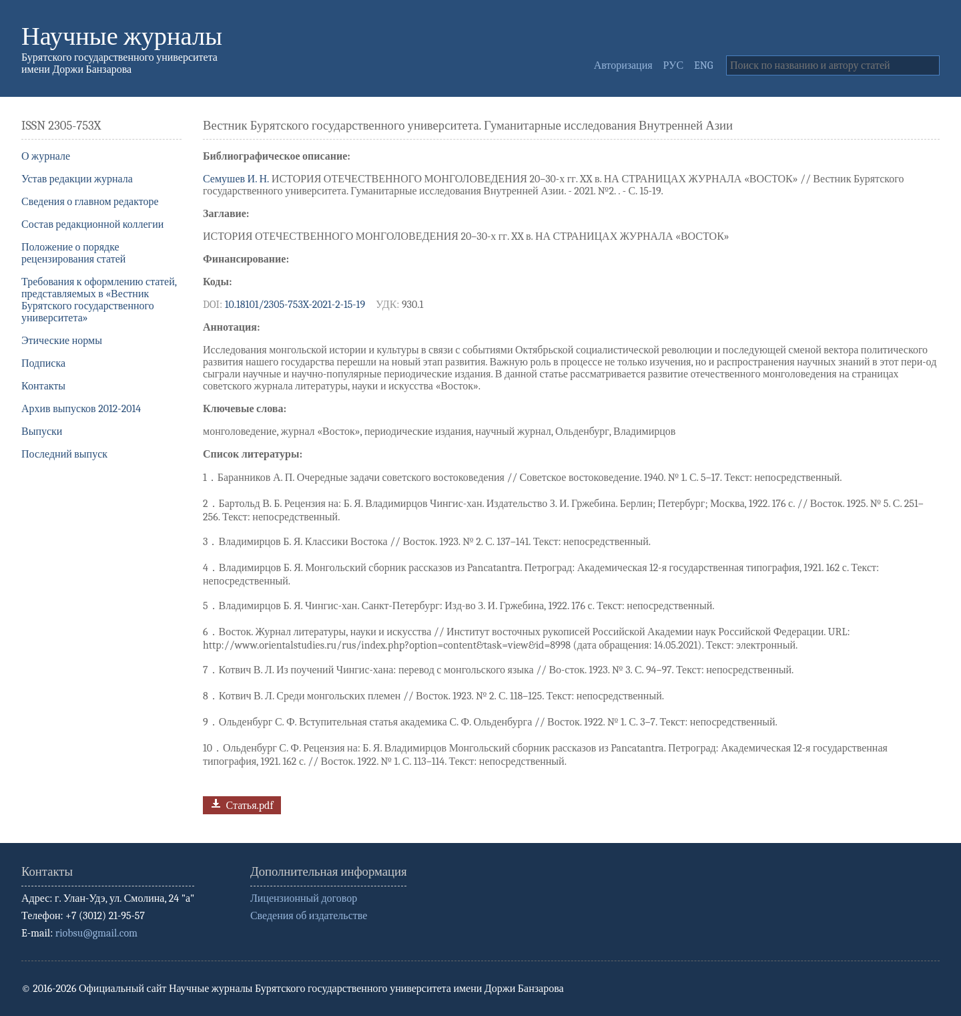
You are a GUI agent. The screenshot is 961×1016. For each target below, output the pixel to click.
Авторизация (623, 65)
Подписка (43, 363)
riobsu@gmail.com (96, 933)
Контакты (43, 386)
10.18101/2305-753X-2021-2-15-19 (295, 305)
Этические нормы (61, 341)
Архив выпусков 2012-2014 (81, 409)
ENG (703, 65)
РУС (673, 65)
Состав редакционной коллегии (92, 224)
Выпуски (41, 432)
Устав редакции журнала (77, 179)
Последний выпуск (64, 454)
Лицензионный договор (303, 898)
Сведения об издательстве (308, 916)
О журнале (45, 156)
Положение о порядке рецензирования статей (73, 253)
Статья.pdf (240, 804)
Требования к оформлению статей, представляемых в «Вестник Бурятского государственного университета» (99, 300)
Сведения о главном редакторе (90, 202)
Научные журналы (121, 36)
